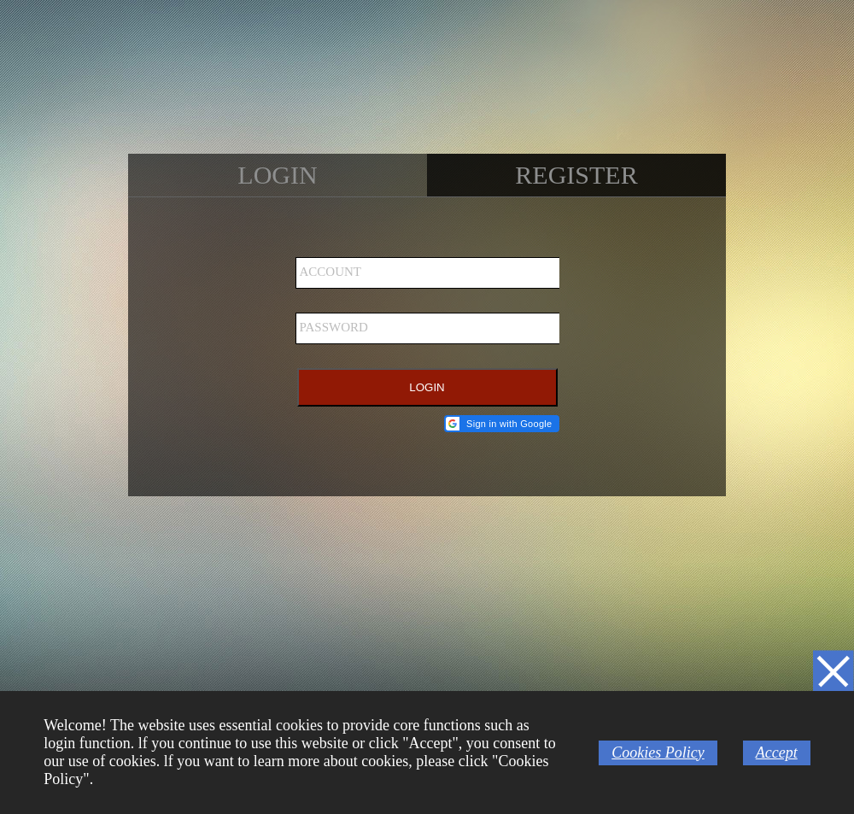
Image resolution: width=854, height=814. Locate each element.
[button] (501, 423)
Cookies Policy (657, 752)
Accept (777, 752)
